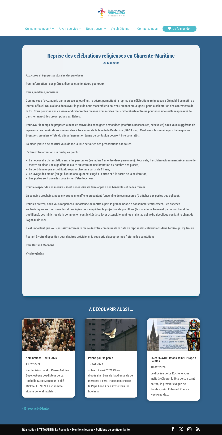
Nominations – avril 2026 (41, 358)
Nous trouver (94, 29)
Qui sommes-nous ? (38, 29)
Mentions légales (82, 429)
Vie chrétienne (120, 29)
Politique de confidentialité (113, 429)
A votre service (68, 29)
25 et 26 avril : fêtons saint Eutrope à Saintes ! (173, 359)
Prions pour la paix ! (100, 358)
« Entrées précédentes (36, 408)
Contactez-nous (147, 29)
